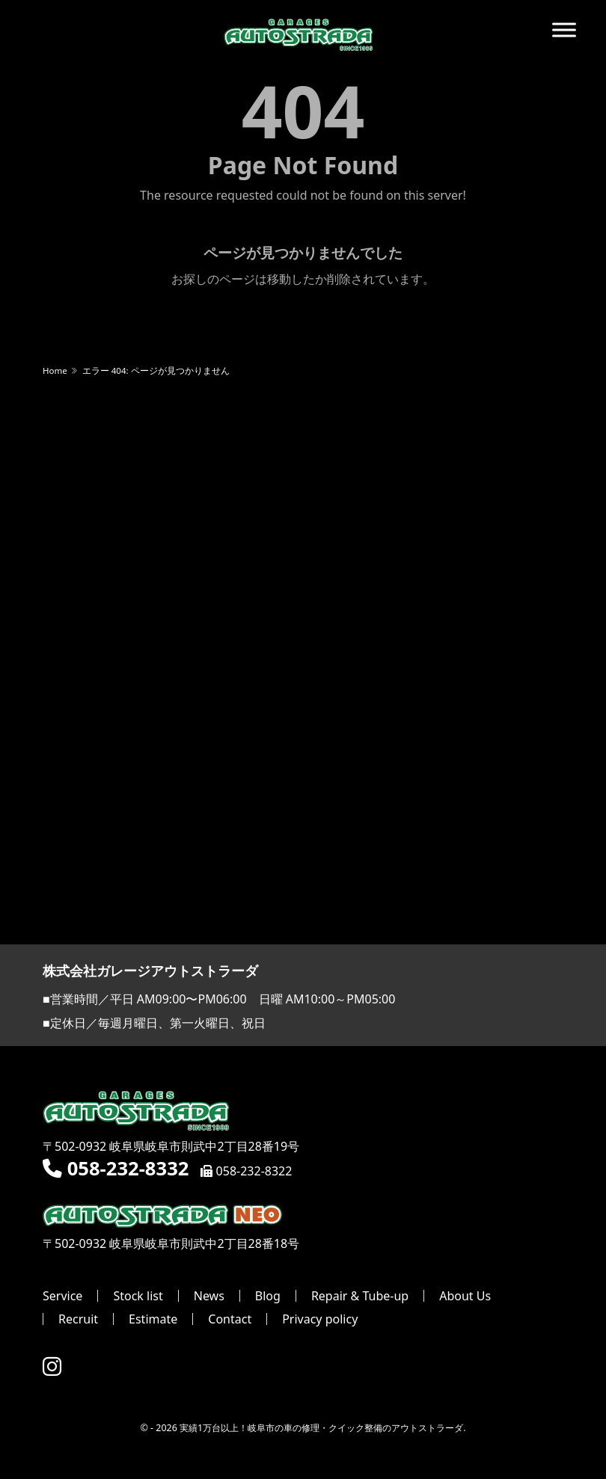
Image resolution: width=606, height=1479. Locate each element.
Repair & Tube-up (359, 1296)
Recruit (78, 1319)
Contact (229, 1319)
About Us (465, 1296)
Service (62, 1296)
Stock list (137, 1296)
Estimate (153, 1319)
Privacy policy (320, 1319)
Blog (268, 1296)
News (209, 1296)
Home (55, 370)
